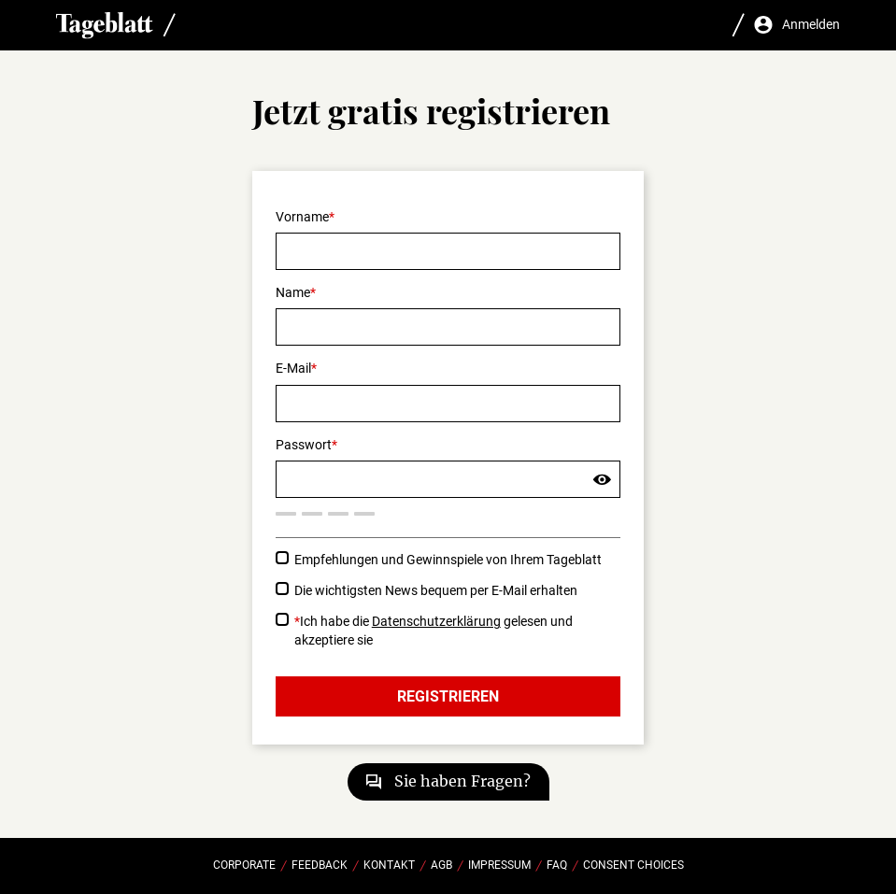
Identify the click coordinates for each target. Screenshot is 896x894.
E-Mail (293, 368)
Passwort (304, 444)
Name (293, 292)
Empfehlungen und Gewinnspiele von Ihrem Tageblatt (448, 559)
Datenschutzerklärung (436, 621)
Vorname (302, 216)
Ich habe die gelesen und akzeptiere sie (433, 630)
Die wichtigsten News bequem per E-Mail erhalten (435, 590)
